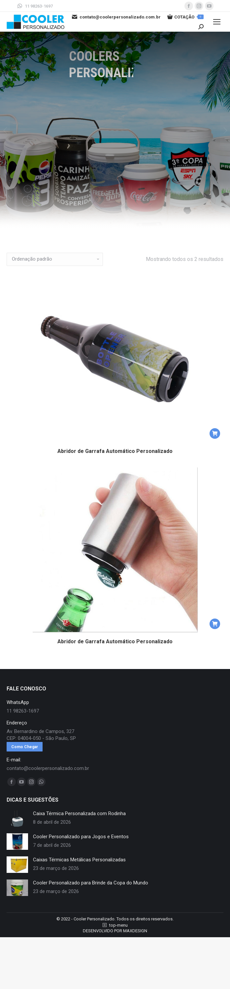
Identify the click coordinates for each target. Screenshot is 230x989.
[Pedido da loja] (55, 259)
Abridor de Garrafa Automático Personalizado (115, 451)
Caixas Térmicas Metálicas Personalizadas (79, 860)
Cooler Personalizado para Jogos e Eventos (81, 837)
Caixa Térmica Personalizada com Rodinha (79, 813)
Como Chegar (24, 747)
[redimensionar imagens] (17, 818)
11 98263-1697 (34, 6)
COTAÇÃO (185, 16)
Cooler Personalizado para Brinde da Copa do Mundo (90, 883)
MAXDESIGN (135, 930)
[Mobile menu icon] (216, 21)
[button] (215, 433)
